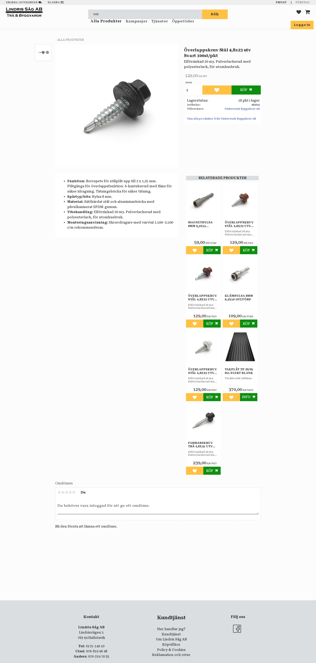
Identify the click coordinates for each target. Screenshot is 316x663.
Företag (303, 2)
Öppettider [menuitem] (183, 26)
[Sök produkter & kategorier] (145, 14)
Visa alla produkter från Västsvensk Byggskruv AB (221, 118)
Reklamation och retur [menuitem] (171, 655)
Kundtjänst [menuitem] (171, 634)
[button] (298, 14)
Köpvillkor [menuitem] (171, 644)
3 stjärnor (66, 492)
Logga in (302, 25)
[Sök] (215, 14)
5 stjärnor (74, 492)
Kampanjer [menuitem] (136, 26)
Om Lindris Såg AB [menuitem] (171, 639)
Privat (281, 2)
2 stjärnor (63, 492)
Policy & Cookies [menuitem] (171, 650)
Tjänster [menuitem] (159, 26)
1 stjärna (59, 492)
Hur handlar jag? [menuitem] (171, 629)
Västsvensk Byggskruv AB (242, 108)
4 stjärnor (70, 492)
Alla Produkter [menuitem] (106, 26)
